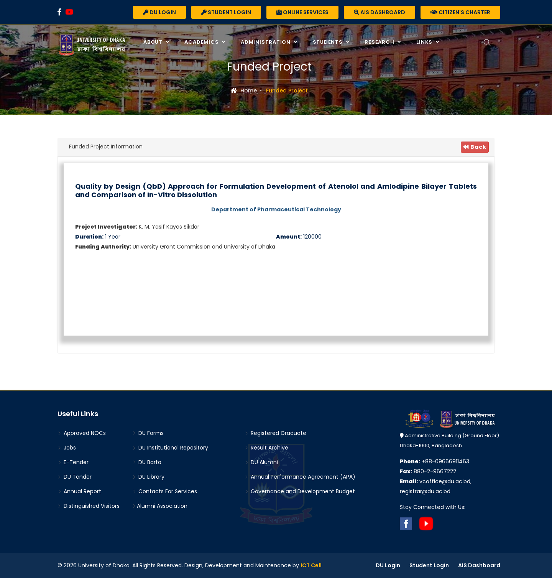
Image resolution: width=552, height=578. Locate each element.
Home (244, 90)
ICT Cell (311, 565)
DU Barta (146, 462)
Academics (202, 42)
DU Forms (148, 433)
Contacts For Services (164, 491)
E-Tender (73, 462)
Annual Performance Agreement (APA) (300, 477)
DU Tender (75, 477)
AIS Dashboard (379, 12)
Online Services (302, 12)
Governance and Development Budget (300, 491)
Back (474, 147)
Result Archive (266, 447)
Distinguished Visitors (89, 506)
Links (425, 42)
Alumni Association (159, 506)
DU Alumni (261, 462)
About (153, 42)
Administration (266, 42)
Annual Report (79, 491)
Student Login (226, 12)
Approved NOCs (82, 433)
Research (380, 42)
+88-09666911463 (434, 461)
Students (328, 42)
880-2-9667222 (428, 471)
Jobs (67, 447)
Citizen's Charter (460, 12)
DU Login (159, 12)
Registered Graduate (275, 433)
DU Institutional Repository (170, 447)
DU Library (148, 477)
